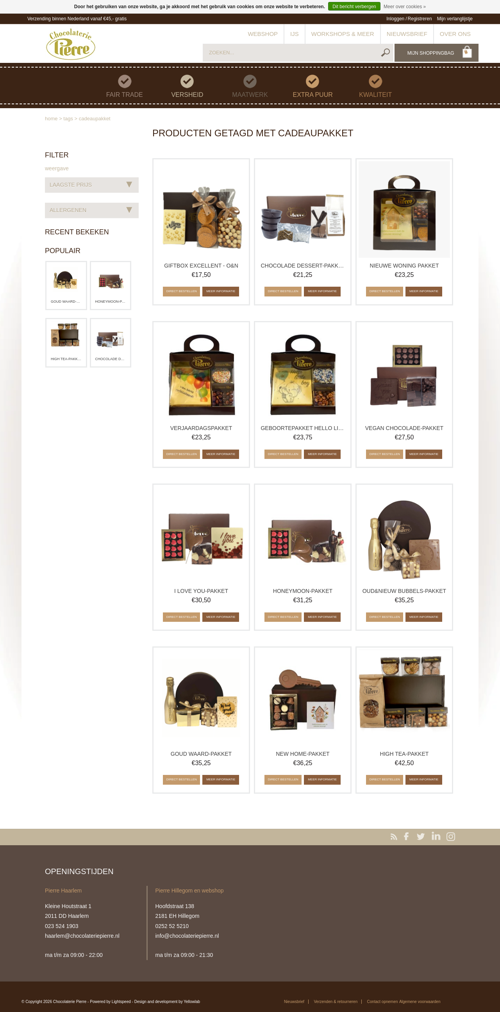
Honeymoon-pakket (110, 301)
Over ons (455, 33)
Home (51, 118)
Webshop (263, 33)
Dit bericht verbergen (354, 6)
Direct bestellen (181, 291)
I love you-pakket (201, 591)
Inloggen (395, 18)
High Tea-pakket (66, 359)
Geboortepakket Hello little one (303, 428)
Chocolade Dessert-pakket (110, 359)
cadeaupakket (95, 118)
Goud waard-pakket (66, 301)
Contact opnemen (382, 1002)
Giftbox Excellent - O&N (201, 265)
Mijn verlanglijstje (455, 18)
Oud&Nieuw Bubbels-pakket (404, 591)
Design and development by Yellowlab (167, 1002)
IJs (294, 33)
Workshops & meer (342, 33)
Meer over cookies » (405, 6)
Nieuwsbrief (407, 33)
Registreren (420, 18)
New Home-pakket (302, 754)
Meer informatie (220, 291)
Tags (68, 118)
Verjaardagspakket (201, 428)
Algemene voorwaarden (420, 1002)
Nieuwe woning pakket (404, 265)
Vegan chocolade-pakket (404, 428)
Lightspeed (121, 1002)
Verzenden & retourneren (335, 1002)
